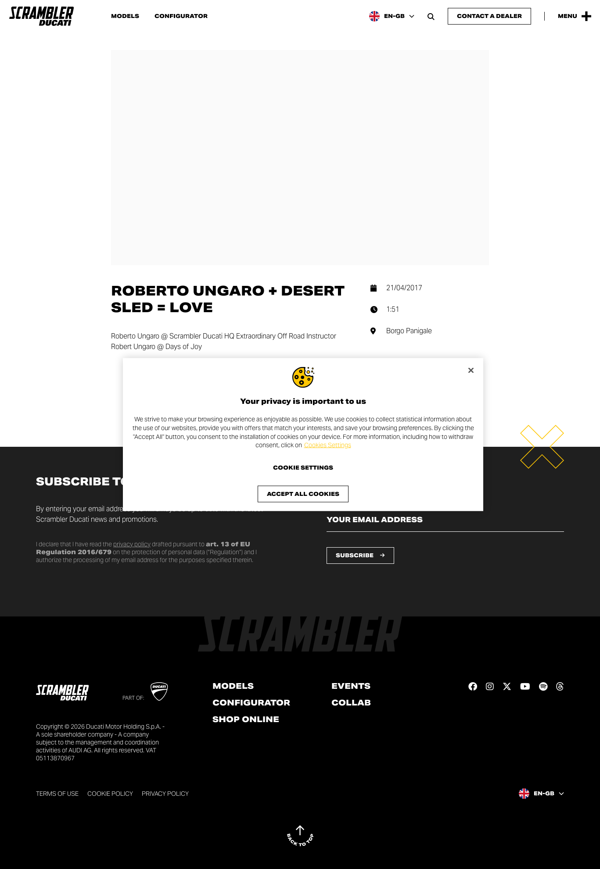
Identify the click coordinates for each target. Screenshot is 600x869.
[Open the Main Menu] (574, 16)
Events (350, 686)
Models (125, 16)
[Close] (471, 370)
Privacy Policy (165, 794)
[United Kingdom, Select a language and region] (391, 16)
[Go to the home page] (41, 16)
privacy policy (132, 544)
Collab (351, 703)
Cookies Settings (327, 445)
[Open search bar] (431, 16)
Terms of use (57, 794)
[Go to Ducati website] (159, 691)
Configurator (181, 16)
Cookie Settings (303, 467)
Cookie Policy (110, 794)
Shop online (245, 719)
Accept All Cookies (303, 493)
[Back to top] (300, 835)
